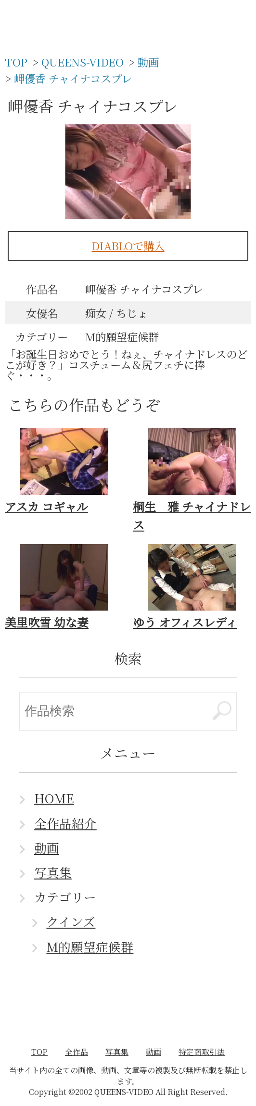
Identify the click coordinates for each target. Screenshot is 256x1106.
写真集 (53, 872)
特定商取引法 (202, 1051)
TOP (39, 1051)
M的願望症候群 (89, 946)
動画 (46, 847)
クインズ (70, 921)
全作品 (76, 1051)
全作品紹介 (65, 823)
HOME (54, 798)
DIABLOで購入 (128, 245)
